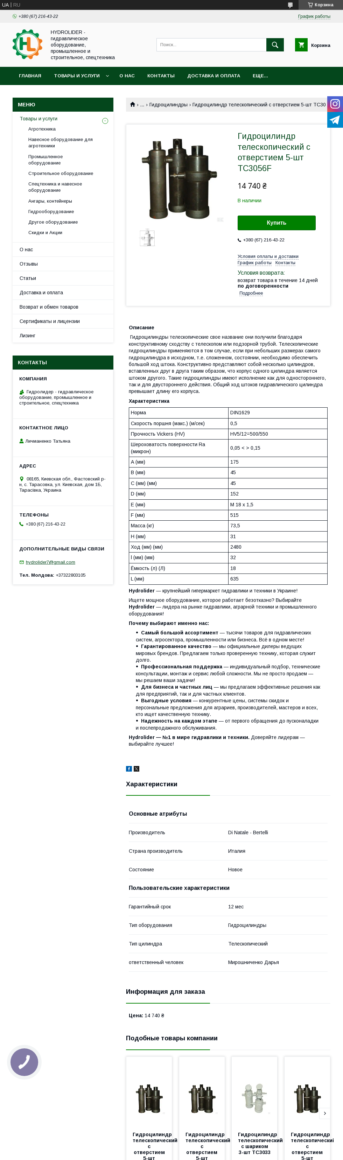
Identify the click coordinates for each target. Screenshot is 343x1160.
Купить (277, 223)
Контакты (161, 75)
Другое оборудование (53, 222)
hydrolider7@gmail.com (50, 562)
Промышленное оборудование (45, 160)
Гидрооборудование (51, 211)
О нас (127, 75)
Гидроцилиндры (168, 104)
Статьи (28, 278)
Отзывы (29, 264)
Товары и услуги (77, 75)
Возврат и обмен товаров (49, 307)
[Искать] (275, 44)
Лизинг (27, 335)
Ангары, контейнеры (50, 201)
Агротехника (42, 129)
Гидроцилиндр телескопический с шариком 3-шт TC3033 (261, 1143)
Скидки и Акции (45, 232)
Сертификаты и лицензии (50, 321)
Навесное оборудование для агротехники (60, 142)
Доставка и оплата (213, 75)
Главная (30, 75)
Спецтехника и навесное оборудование (55, 187)
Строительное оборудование (60, 173)
